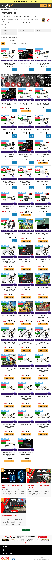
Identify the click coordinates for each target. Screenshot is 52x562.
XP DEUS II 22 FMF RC (26, 63)
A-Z (3, 43)
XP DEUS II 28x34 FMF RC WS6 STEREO (9, 207)
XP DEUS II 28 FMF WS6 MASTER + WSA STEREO (9, 182)
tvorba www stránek (47, 559)
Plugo (37, 559)
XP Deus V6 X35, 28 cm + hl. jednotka (43, 260)
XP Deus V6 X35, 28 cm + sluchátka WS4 (26, 288)
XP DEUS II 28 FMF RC (26, 129)
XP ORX (4, 33)
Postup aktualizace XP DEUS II (10, 515)
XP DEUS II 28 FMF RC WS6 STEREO (26, 155)
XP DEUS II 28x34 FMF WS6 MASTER (26, 207)
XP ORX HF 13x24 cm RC (26, 369)
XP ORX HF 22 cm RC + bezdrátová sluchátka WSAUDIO (26, 398)
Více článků (26, 530)
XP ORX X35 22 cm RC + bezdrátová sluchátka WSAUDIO (9, 426)
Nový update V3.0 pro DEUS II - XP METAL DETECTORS (39, 486)
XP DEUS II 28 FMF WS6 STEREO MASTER (26, 182)
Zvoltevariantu (14, 70)
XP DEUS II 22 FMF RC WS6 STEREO (9, 103)
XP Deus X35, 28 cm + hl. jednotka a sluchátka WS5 (43, 343)
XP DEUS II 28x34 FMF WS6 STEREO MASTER (43, 207)
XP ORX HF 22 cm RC (9, 397)
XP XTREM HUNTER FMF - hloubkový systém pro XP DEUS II (9, 454)
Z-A (7, 43)
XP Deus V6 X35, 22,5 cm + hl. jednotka (43, 234)
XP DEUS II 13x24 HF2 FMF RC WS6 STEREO (9, 63)
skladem (12, 40)
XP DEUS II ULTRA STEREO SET (9, 234)
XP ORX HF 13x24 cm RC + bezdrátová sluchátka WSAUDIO (43, 370)
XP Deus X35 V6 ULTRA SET (26, 316)
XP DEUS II (5, 30)
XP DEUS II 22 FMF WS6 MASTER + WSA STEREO (43, 103)
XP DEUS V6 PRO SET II (26, 233)
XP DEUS (38, 30)
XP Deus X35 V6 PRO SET (43, 288)
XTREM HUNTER (23, 30)
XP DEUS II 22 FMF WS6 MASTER (26, 103)
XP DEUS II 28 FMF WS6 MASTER (43, 155)
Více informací (3, 27)
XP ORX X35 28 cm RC (26, 424)
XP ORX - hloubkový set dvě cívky (9, 369)
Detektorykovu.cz (48, 557)
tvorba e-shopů (41, 559)
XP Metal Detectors (12, 37)
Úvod (2, 9)
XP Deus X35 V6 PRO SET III (9, 316)
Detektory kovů (7, 9)
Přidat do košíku (26, 111)
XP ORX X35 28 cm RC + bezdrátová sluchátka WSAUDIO (43, 426)
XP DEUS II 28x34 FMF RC (43, 181)
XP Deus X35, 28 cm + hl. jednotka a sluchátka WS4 (26, 343)
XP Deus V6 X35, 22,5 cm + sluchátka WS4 (26, 260)
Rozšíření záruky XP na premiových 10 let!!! (12, 486)
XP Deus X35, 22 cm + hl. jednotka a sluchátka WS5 (43, 316)
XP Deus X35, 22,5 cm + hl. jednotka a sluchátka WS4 (9, 343)
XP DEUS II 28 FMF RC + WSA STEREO (43, 130)
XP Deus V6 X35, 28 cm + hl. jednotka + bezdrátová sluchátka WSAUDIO (9, 289)
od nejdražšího (23, 43)
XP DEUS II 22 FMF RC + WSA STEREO (43, 63)
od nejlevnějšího (14, 43)
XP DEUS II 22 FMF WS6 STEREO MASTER (9, 130)
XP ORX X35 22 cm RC (43, 397)
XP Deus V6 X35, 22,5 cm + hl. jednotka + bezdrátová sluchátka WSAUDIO (9, 261)
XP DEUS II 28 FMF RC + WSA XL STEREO (9, 155)
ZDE (37, 1)
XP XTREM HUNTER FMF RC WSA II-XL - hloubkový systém (26, 454)
